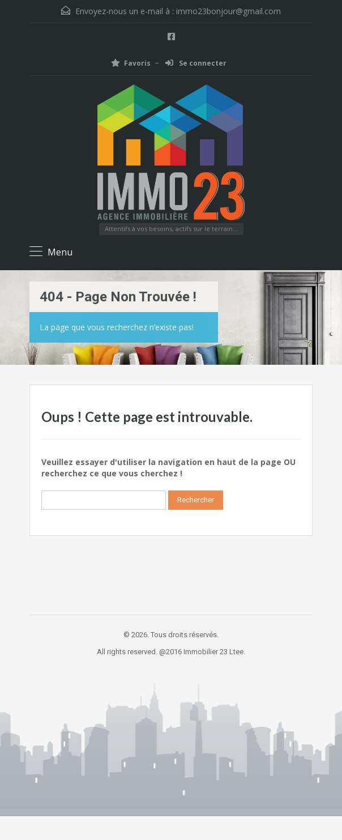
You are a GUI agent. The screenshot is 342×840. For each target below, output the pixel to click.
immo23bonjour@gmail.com (228, 11)
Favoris (131, 63)
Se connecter (195, 63)
